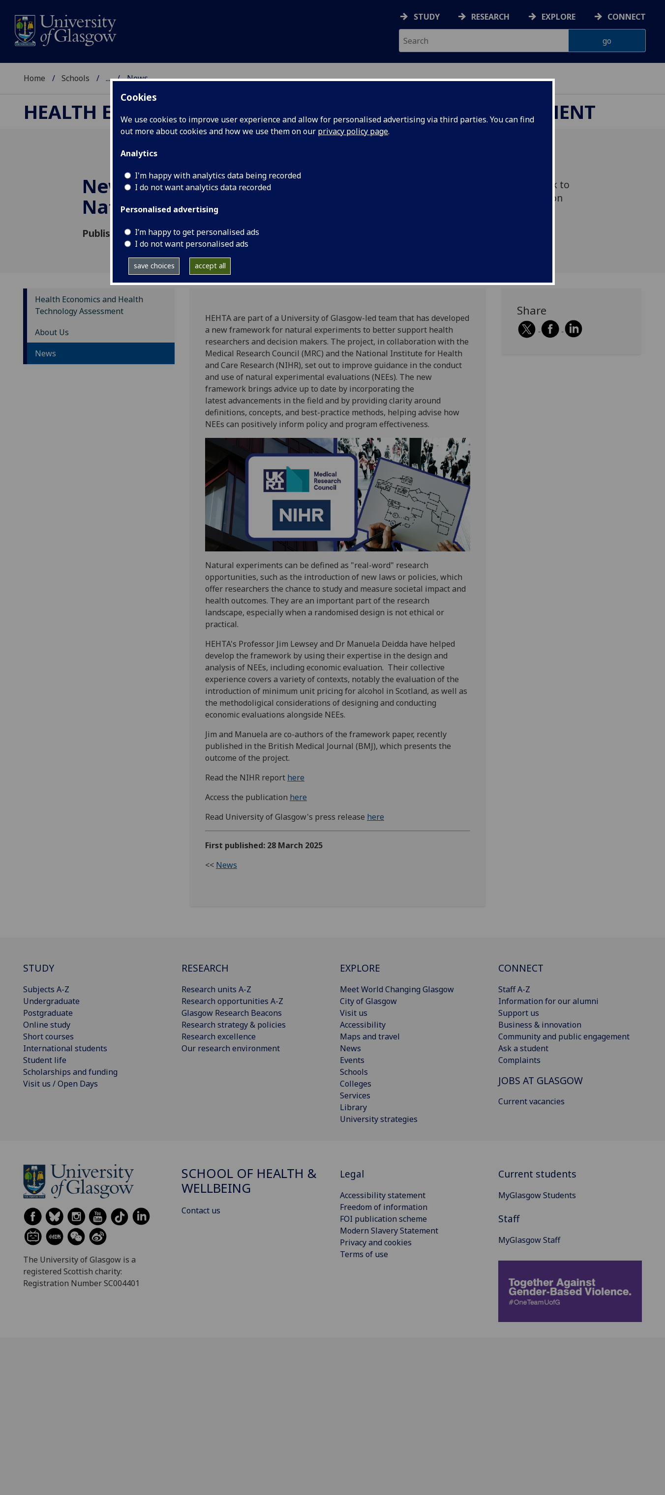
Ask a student (523, 1048)
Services (355, 1095)
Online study (46, 1024)
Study (427, 16)
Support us (518, 1012)
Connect (626, 16)
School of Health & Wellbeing (249, 1181)
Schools (75, 78)
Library (353, 1107)
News (45, 353)
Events (352, 1060)
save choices (154, 265)
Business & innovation (539, 1024)
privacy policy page (353, 131)
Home (34, 78)
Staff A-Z (514, 989)
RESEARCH (205, 968)
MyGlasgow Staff (529, 1240)
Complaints (519, 1060)
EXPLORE (360, 968)
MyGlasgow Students (537, 1195)
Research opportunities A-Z (232, 1001)
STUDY (38, 968)
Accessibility (363, 1024)
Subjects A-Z (46, 989)
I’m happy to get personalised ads (197, 232)
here (295, 777)
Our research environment (230, 1048)
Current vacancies (531, 1101)
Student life (44, 1060)
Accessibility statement (382, 1195)
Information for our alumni (548, 1001)
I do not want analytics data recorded (203, 187)
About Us (52, 332)
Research (490, 16)
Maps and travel (370, 1036)
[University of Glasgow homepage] (64, 29)
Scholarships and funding (70, 1071)
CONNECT (521, 968)
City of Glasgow (368, 1001)
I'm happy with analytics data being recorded (218, 175)
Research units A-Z (216, 989)
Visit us (353, 1012)
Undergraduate (51, 1001)
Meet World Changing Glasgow (397, 989)
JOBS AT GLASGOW (540, 1080)
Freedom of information (383, 1207)
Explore (558, 16)
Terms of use (364, 1254)
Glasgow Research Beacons (231, 1012)
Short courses (48, 1036)
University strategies (379, 1119)
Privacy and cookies (376, 1242)
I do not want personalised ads (191, 243)
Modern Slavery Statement (389, 1230)
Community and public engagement (564, 1036)
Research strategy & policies (233, 1024)
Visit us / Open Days (60, 1083)
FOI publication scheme (383, 1218)
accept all (210, 265)
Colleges (355, 1083)
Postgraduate (48, 1012)
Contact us (200, 1210)
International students (65, 1048)
